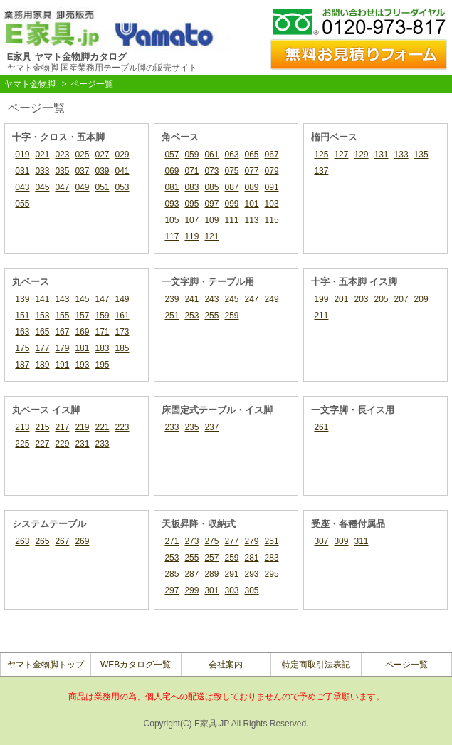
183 (102, 348)
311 (361, 541)
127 (341, 155)
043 (22, 187)
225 (22, 444)
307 (321, 541)
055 (22, 204)
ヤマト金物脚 (30, 84)
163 (22, 332)
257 (211, 558)
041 (122, 171)
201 (341, 299)
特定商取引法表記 (316, 665)
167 (62, 332)
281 (252, 558)
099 (231, 204)
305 (252, 590)
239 (171, 299)
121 (211, 236)
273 (191, 541)
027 (102, 155)
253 (191, 316)
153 (42, 316)
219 (82, 427)
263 (22, 541)
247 (252, 299)
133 (401, 155)
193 (82, 365)
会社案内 (226, 665)
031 (22, 171)
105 (171, 220)
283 (272, 558)
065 (252, 155)
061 (211, 155)
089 (252, 187)
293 (252, 574)
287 (191, 574)
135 (421, 155)
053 (122, 187)
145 (82, 299)
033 (42, 171)
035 (62, 171)
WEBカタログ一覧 (135, 665)
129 (361, 155)
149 (122, 299)
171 (102, 332)
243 (211, 299)
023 (62, 155)
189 (42, 365)
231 (82, 444)
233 (102, 444)
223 (122, 427)
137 (321, 171)
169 (82, 332)
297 (171, 590)
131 (381, 155)
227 (42, 444)
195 (102, 365)
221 (102, 427)
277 (231, 541)
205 (381, 299)
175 (22, 348)
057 (171, 155)
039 (102, 171)
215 (42, 427)
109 (211, 220)
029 (122, 155)
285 (171, 574)
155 (62, 316)
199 (321, 299)
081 (171, 187)
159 (102, 316)
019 (22, 155)
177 (42, 348)
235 (191, 427)
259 (231, 316)
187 (22, 365)
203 (361, 299)
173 (122, 332)
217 (62, 427)
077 (252, 171)
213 (22, 427)
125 (321, 155)
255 (211, 316)
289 (211, 574)
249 (272, 299)
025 (82, 155)
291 (231, 574)
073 (211, 171)
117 (171, 236)
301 (211, 590)
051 (102, 187)
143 (62, 299)
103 (272, 204)
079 (272, 171)
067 (272, 155)
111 (231, 220)
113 (252, 220)
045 (42, 187)
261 (321, 427)
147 (102, 299)
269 (82, 541)
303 (231, 590)
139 (22, 299)
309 (341, 541)
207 (401, 299)
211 (321, 316)
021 (42, 155)
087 (231, 187)
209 (421, 299)
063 (231, 155)
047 (62, 187)
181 (82, 348)
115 (272, 220)
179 (62, 348)
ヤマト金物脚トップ (45, 665)
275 (211, 541)
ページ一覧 (406, 665)
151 (22, 316)
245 (231, 299)
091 (272, 187)
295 (272, 574)
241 (191, 299)
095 (191, 204)
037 (82, 171)
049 (82, 187)
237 (211, 427)
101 (252, 204)
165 (42, 332)
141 (42, 299)
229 (62, 444)
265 (42, 541)
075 (231, 171)
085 (211, 187)
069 (171, 171)
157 (82, 316)
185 (122, 348)
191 (62, 365)
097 (211, 204)
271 (171, 541)
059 (191, 155)
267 (62, 541)
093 (171, 204)
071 (191, 171)
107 (191, 220)
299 (191, 590)
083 (191, 187)
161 (122, 316)
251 (171, 316)
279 (252, 541)
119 (191, 236)
